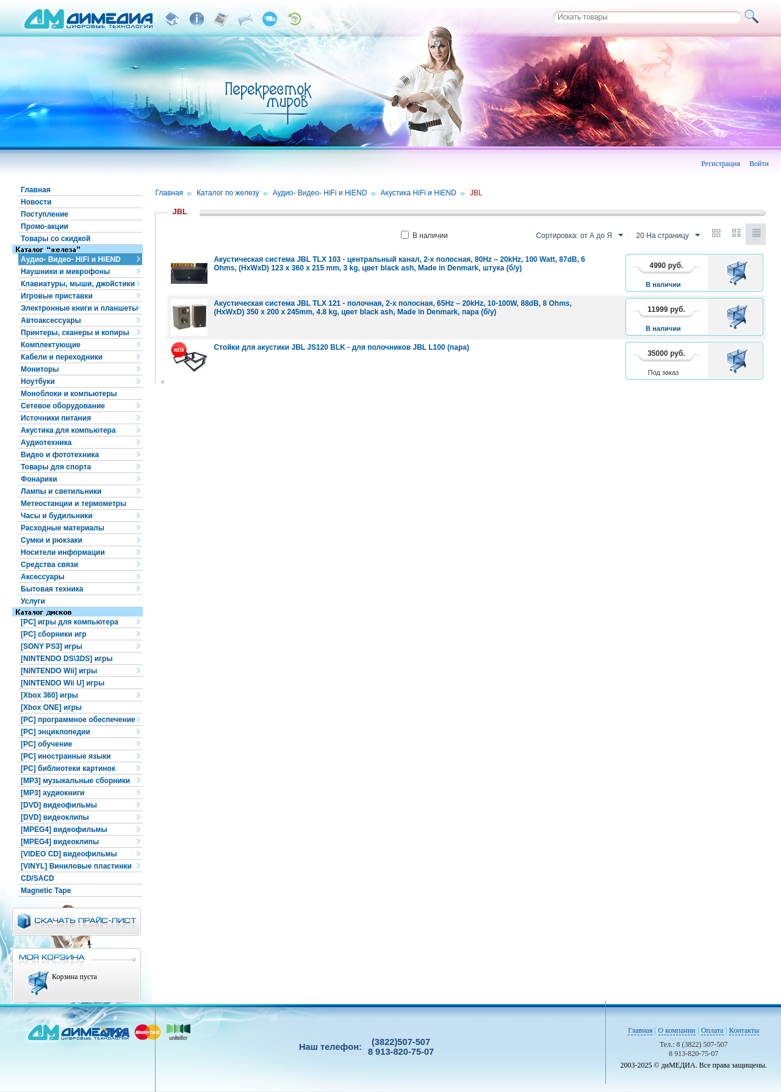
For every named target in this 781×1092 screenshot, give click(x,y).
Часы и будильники (57, 516)
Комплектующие (51, 345)
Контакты (744, 1030)
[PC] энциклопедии (55, 732)
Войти (759, 163)
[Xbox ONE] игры (51, 707)
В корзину (739, 273)
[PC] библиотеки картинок (68, 768)
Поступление (44, 214)
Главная (36, 190)
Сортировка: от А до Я (579, 236)
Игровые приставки (57, 296)
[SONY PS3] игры (51, 646)
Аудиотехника (46, 442)
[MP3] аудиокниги (52, 793)
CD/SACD (37, 878)
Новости (36, 202)
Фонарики (39, 479)
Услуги (33, 601)
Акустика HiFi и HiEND (418, 193)
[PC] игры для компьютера (69, 622)
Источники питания (56, 418)
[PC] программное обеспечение (78, 719)
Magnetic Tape (46, 890)
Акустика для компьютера (68, 430)
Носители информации (63, 552)
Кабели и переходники (62, 357)
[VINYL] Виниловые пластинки (76, 866)
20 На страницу (668, 236)
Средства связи (49, 564)
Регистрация (720, 163)
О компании (677, 1030)
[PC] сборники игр (54, 634)
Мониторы (40, 369)
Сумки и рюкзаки (51, 540)
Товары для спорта (56, 467)
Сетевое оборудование (63, 406)
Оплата (712, 1030)
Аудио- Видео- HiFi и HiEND (71, 259)
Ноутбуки (38, 381)
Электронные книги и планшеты (79, 308)
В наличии (424, 235)
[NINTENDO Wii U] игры (62, 683)
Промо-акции (44, 226)
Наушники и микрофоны (65, 271)
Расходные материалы (62, 528)
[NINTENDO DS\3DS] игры (67, 658)
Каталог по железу (227, 193)
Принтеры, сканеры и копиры (75, 332)
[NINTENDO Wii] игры (59, 671)
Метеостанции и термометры (73, 503)
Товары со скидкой (55, 238)
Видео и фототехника (60, 454)
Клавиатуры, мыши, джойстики (78, 284)
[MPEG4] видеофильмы (64, 829)
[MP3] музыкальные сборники (75, 780)
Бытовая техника (52, 589)
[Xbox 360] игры (49, 695)
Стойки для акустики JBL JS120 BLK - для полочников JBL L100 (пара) (341, 347)
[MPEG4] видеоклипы (60, 841)
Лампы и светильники (61, 491)
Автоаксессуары (51, 320)
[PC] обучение (46, 744)
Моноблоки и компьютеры (69, 393)
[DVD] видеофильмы (59, 805)
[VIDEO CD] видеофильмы (69, 854)
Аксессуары (43, 577)
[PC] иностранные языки (66, 756)
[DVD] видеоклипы (55, 817)
